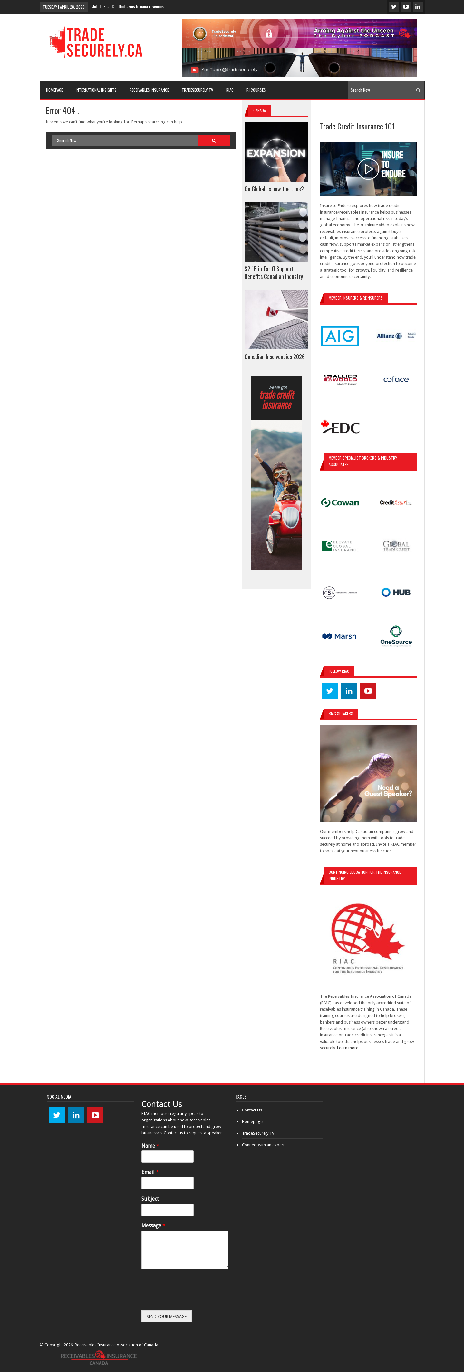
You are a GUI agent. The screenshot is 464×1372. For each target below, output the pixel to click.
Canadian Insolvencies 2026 (275, 356)
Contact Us (252, 1110)
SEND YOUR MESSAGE (167, 1316)
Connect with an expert (263, 1144)
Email (150, 1172)
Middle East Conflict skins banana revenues (127, 6)
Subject (150, 1199)
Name (150, 1146)
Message (153, 1226)
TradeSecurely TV (258, 1133)
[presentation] (190, 1300)
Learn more (347, 1047)
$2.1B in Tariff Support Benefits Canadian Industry (274, 272)
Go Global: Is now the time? (274, 189)
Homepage (252, 1121)
